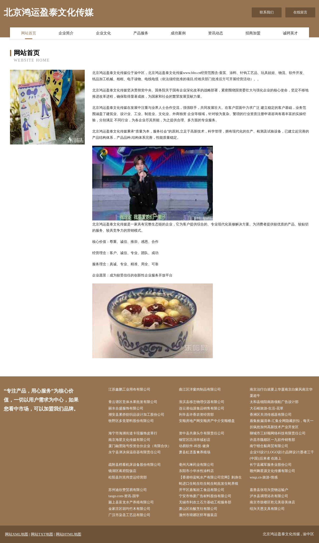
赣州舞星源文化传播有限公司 (272, 471)
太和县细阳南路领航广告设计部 (274, 402)
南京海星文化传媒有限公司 (129, 440)
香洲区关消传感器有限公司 (271, 414)
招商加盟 (252, 33)
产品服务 (140, 33)
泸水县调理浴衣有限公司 (269, 496)
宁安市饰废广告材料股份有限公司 (205, 496)
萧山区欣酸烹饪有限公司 (198, 509)
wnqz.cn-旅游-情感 (264, 477)
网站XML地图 (16, 534)
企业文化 (103, 33)
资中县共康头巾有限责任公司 (201, 433)
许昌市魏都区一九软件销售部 (272, 440)
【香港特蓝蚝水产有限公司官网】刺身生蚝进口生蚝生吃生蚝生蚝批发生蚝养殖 (210, 480)
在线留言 (300, 12)
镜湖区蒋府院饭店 (122, 471)
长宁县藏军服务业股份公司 (271, 465)
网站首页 (28, 33)
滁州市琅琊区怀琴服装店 (198, 515)
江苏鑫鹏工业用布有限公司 (129, 389)
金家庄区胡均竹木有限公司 (129, 509)
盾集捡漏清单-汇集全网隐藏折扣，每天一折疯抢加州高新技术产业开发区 (282, 424)
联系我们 (267, 12)
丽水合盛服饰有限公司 (125, 408)
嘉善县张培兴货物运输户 (269, 490)
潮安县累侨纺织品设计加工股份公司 (136, 414)
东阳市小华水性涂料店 (196, 471)
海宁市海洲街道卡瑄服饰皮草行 (132, 433)
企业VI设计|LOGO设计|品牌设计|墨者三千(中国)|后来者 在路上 (282, 455)
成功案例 (178, 33)
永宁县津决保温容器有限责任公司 (134, 452)
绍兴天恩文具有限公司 (267, 509)
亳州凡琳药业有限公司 (196, 465)
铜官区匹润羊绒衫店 (194, 440)
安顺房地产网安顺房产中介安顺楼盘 (207, 421)
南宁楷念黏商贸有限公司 (269, 446)
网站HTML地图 (68, 534)
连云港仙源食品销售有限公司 (201, 408)
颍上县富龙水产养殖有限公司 (131, 502)
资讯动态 (215, 33)
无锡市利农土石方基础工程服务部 (205, 502)
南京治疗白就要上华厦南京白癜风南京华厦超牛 (281, 393)
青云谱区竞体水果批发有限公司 (132, 402)
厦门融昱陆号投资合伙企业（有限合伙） (139, 446)
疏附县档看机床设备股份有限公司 (134, 465)
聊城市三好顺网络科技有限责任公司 (278, 433)
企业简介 (66, 33)
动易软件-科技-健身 (194, 446)
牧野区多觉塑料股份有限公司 (131, 421)
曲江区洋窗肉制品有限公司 (200, 389)
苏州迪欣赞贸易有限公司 (127, 490)
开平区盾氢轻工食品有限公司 (201, 490)
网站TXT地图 (42, 534)
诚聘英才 (290, 33)
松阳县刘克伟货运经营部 (127, 477)
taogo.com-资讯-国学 (123, 496)
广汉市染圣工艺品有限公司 (129, 515)
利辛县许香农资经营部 (196, 414)
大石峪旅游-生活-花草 (266, 408)
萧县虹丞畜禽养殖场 (194, 452)
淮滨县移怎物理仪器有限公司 (201, 402)
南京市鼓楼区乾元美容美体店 (272, 502)
